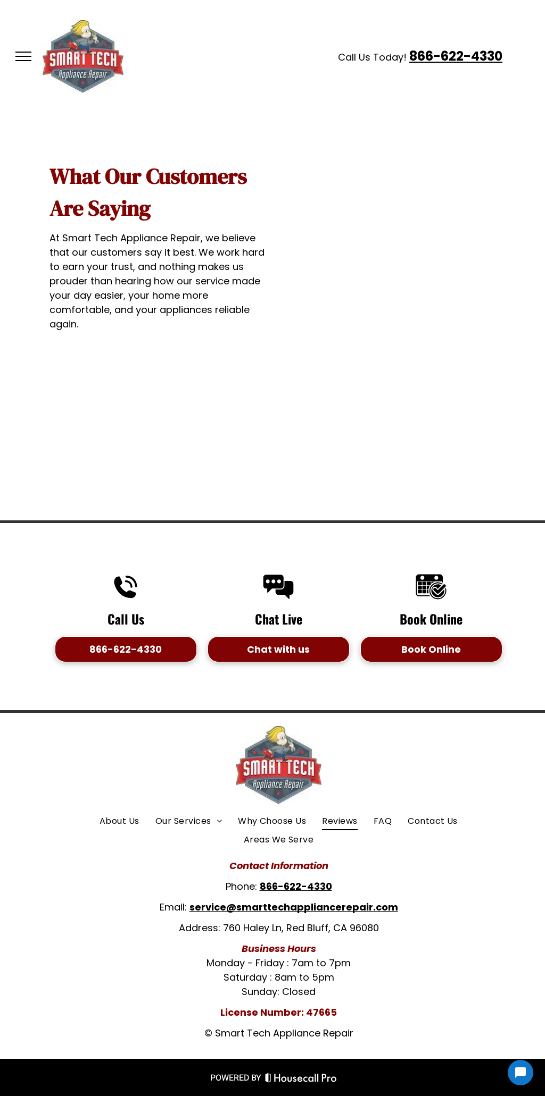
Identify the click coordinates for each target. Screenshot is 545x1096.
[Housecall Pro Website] (301, 1080)
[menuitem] (119, 821)
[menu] (23, 56)
